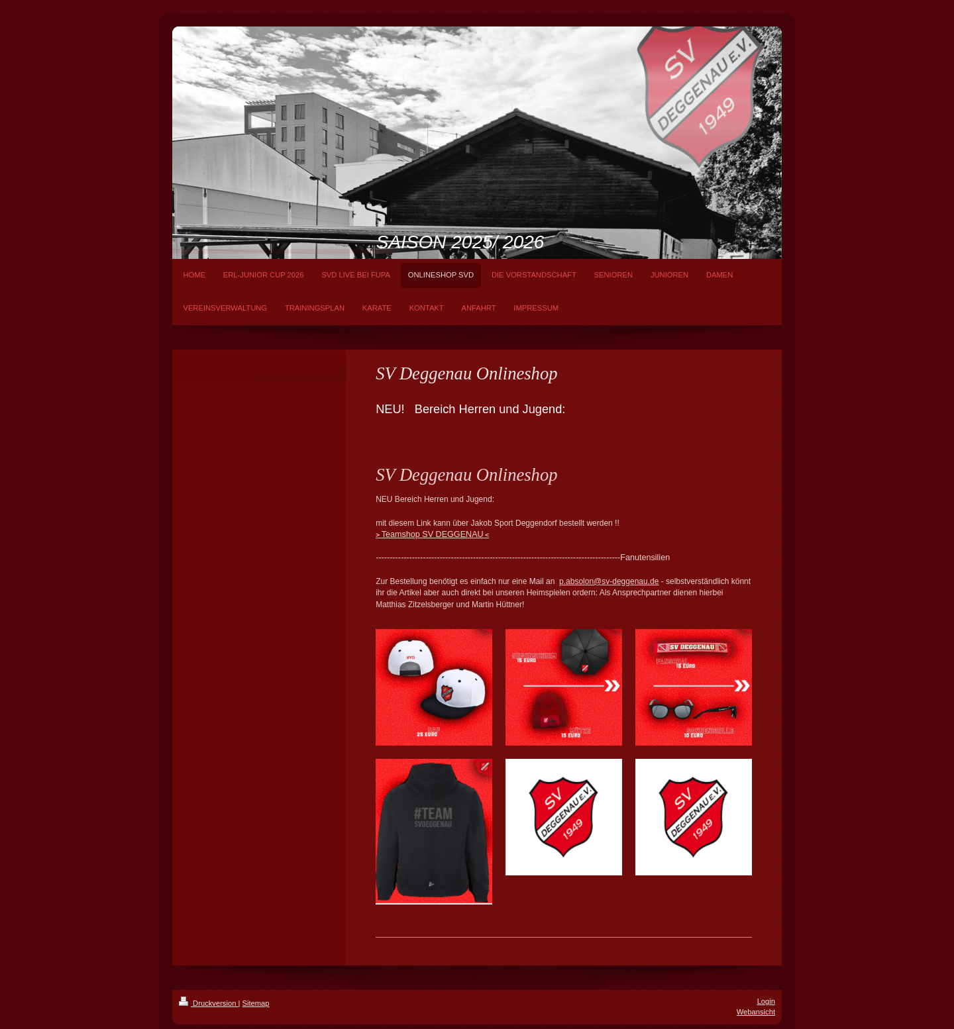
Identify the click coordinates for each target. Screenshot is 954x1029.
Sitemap (256, 1003)
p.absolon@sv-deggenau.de (609, 581)
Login (766, 1001)
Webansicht (756, 1012)
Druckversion (208, 1003)
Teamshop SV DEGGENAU (433, 534)
